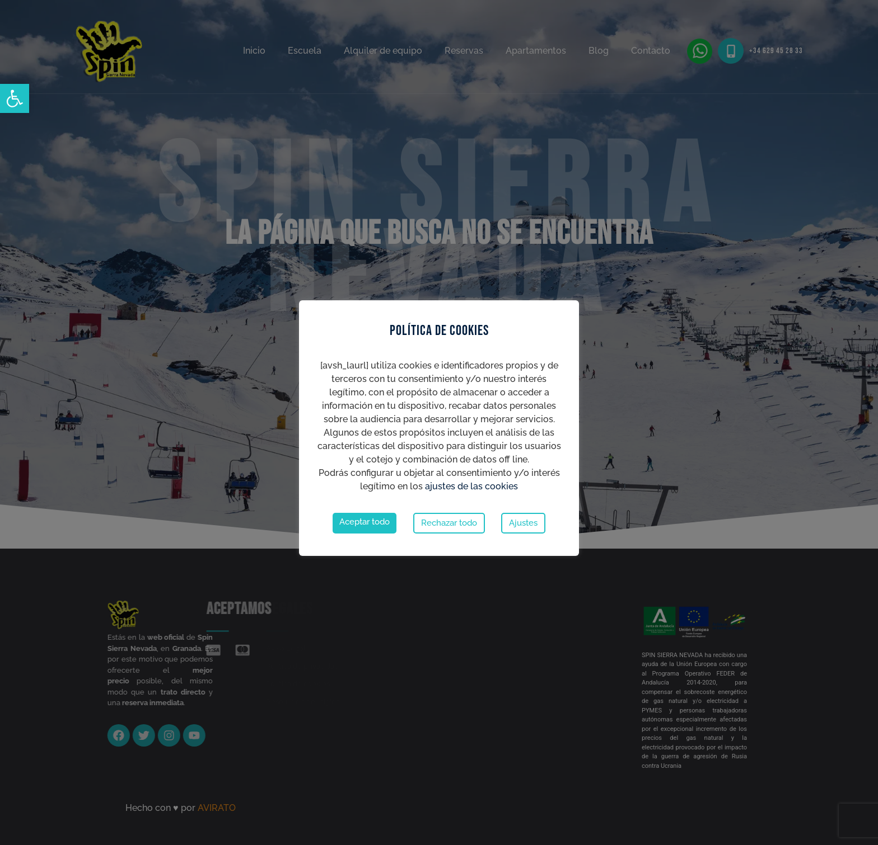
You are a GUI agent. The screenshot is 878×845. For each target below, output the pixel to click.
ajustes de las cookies (471, 486)
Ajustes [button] (523, 523)
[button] (14, 98)
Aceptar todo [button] (364, 522)
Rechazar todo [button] (449, 523)
